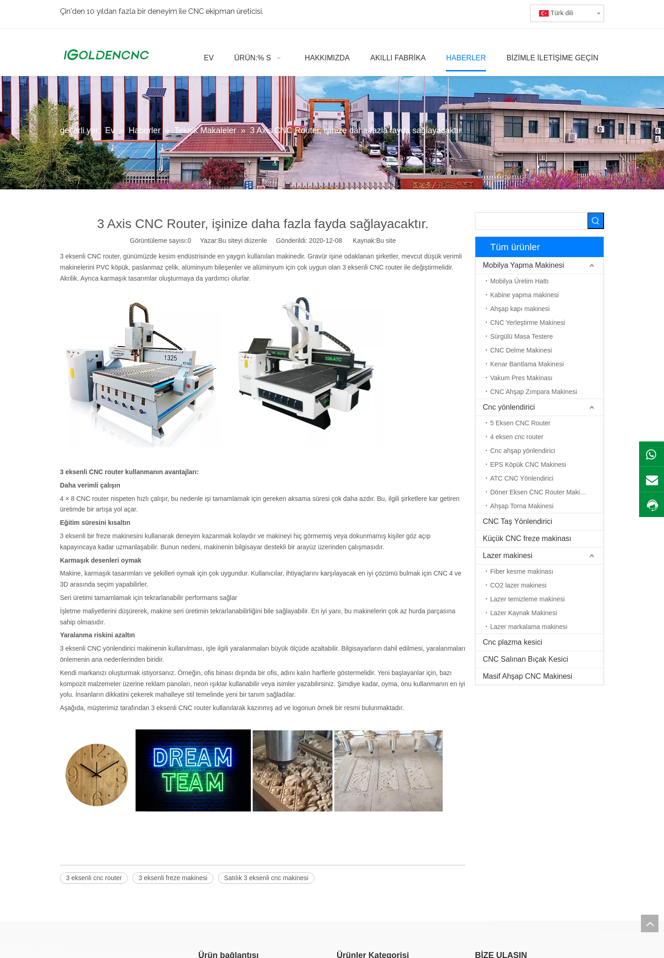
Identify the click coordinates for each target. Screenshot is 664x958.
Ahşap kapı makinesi (520, 308)
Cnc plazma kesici (512, 642)
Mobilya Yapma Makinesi (523, 265)
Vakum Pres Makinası (521, 378)
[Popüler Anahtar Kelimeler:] (595, 220)
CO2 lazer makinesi (518, 585)
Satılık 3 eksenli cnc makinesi (266, 878)
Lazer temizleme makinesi (527, 599)
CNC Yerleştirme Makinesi (527, 322)
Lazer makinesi (508, 555)
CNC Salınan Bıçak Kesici (525, 659)
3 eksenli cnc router (94, 878)
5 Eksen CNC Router (520, 423)
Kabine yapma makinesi (524, 295)
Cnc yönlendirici (509, 407)
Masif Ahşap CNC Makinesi (527, 676)
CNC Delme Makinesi (521, 350)
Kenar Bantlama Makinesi (527, 364)
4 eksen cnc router (516, 437)
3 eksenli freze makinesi (172, 878)
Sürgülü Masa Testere (521, 336)
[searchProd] (531, 221)
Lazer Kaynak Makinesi (523, 613)
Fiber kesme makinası (521, 571)
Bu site (386, 240)
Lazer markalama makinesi (528, 626)
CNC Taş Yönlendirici (517, 521)
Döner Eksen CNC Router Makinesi (541, 492)
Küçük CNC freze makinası (527, 538)
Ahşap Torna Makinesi (521, 506)
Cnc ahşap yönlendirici (522, 450)
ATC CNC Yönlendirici (521, 478)
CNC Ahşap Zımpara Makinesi (533, 391)
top (649, 923)
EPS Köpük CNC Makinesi (528, 464)
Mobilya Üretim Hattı (519, 281)
